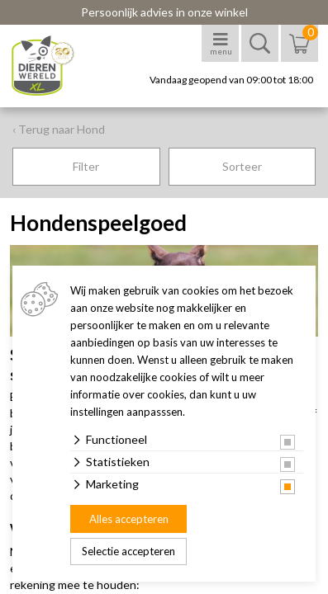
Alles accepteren (129, 519)
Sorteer (242, 166)
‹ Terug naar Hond (58, 129)
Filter (86, 166)
